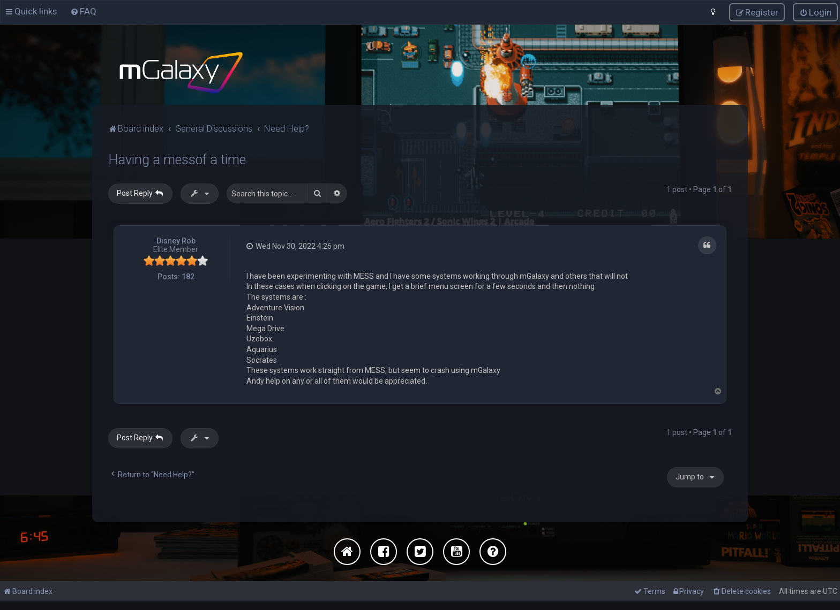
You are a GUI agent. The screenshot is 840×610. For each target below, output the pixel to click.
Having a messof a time (177, 158)
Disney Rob (176, 239)
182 (188, 276)
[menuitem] (83, 11)
